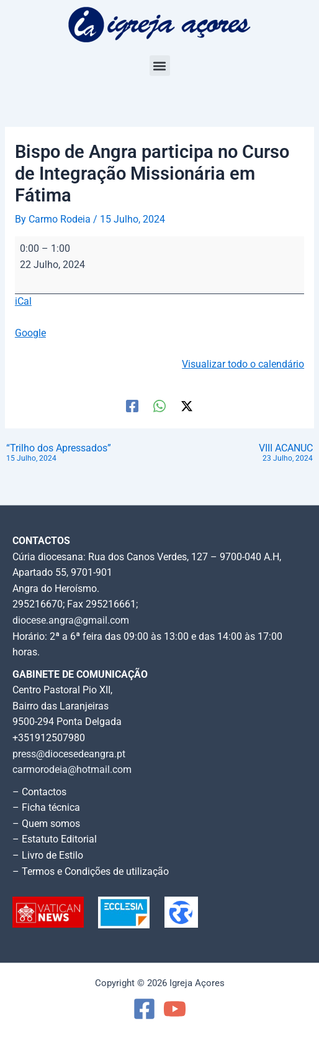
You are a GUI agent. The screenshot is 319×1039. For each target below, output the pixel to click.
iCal (23, 301)
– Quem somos (46, 823)
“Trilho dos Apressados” (58, 453)
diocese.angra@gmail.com (70, 620)
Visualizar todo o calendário (243, 364)
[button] (160, 65)
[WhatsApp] (159, 406)
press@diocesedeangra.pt (68, 754)
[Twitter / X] (187, 406)
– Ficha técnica (46, 807)
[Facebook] (132, 406)
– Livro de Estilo (47, 855)
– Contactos (39, 792)
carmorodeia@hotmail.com (72, 769)
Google (30, 333)
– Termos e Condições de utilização (90, 871)
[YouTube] (174, 1008)
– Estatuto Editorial (54, 839)
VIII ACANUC (286, 453)
